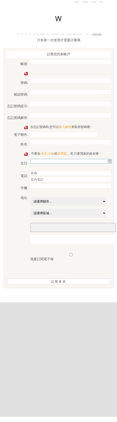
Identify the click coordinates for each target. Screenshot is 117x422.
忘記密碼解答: (17, 118)
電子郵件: (21, 135)
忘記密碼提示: (17, 106)
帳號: (24, 64)
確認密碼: (21, 94)
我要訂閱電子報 (42, 259)
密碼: (24, 83)
